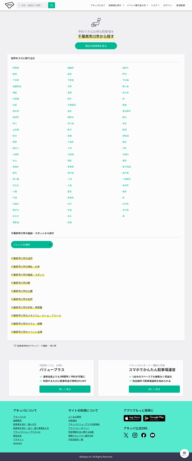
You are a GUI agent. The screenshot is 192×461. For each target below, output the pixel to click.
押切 (123, 73)
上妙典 (21, 129)
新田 (123, 129)
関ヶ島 (124, 86)
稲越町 (73, 67)
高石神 (21, 110)
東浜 (20, 172)
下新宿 (73, 80)
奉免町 (73, 197)
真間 (72, 135)
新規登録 (182, 5)
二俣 (72, 178)
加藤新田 (22, 86)
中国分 (124, 154)
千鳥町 (73, 141)
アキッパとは (19, 416)
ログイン (171, 5)
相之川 (21, 148)
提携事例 (17, 420)
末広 (72, 216)
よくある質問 (74, 416)
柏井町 (124, 185)
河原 (72, 86)
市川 (20, 123)
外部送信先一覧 (75, 439)
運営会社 (17, 435)
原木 (72, 98)
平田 (20, 197)
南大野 (124, 172)
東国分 (21, 166)
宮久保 (124, 92)
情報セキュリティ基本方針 (80, 435)
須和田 (124, 135)
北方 (72, 203)
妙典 (72, 222)
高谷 (72, 110)
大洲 (72, 148)
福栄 (123, 191)
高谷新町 (125, 110)
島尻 (123, 160)
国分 (123, 117)
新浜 (20, 135)
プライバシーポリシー (78, 428)
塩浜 (72, 73)
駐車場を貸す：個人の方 (24, 424)
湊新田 (21, 222)
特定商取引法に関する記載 (81, 431)
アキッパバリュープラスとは (26, 431)
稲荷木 (124, 67)
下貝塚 (21, 80)
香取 (123, 104)
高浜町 (21, 117)
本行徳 (124, 209)
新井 (72, 129)
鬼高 (72, 92)
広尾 (20, 104)
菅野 (20, 141)
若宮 (123, 123)
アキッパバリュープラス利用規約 (84, 424)
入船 (72, 185)
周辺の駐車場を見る (96, 46)
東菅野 (73, 166)
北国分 (21, 203)
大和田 (73, 154)
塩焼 (20, 73)
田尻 (72, 160)
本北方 (21, 216)
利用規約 (72, 420)
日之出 (21, 185)
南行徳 (73, 172)
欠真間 (21, 98)
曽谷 (123, 141)
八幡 (20, 191)
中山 (20, 160)
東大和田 (125, 166)
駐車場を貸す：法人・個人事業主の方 (31, 428)
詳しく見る (65, 389)
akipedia (17, 443)
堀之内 (21, 209)
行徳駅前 (74, 104)
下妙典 (124, 80)
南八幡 (21, 178)
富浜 (72, 191)
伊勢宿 (21, 67)
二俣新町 (125, 178)
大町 (123, 148)
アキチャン (18, 439)
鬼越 (20, 92)
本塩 (72, 209)
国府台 (73, 117)
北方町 (124, 203)
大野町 (21, 154)
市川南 (73, 123)
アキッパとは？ (103, 5)
